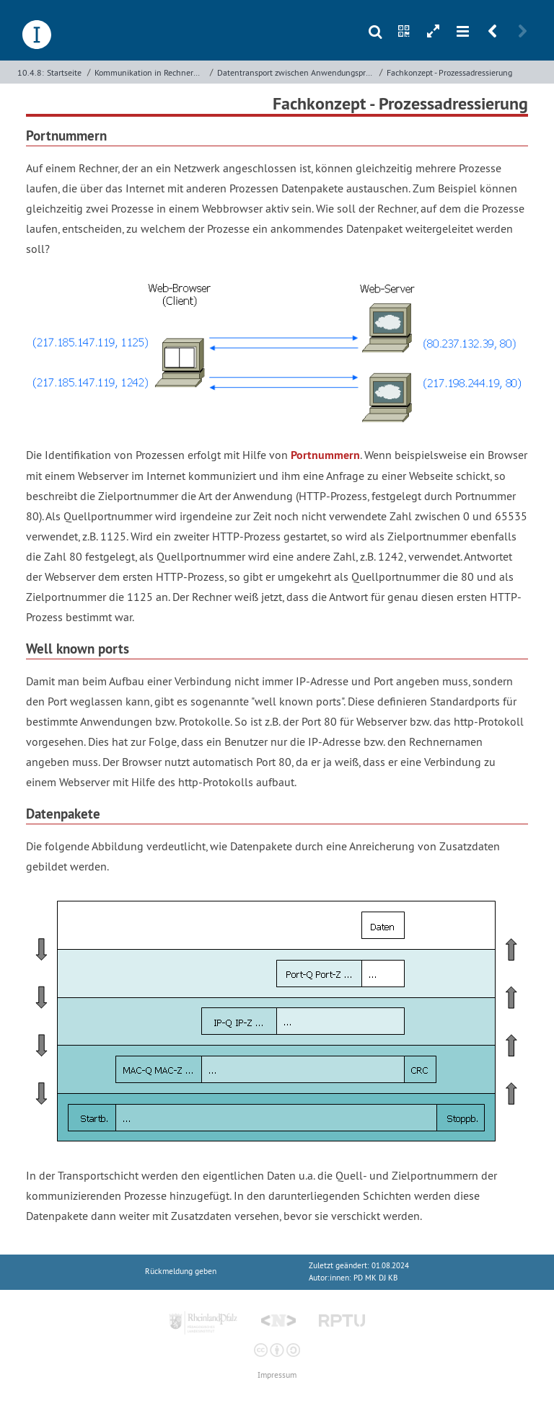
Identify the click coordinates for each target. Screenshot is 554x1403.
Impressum (277, 1375)
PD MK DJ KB (375, 1278)
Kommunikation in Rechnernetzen (150, 72)
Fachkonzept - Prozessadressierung (449, 72)
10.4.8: (30, 72)
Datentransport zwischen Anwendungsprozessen (296, 72)
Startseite (64, 72)
